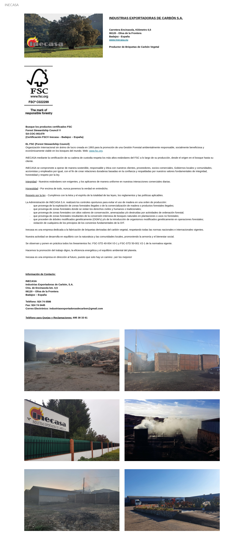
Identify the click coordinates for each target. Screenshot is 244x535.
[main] (164, 18)
